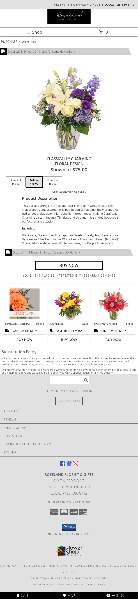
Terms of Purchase (70, 584)
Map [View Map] (69, 595)
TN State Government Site (88, 578)
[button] (69, 527)
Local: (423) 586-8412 (69, 493)
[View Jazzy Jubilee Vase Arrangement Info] (69, 303)
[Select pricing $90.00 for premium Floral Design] (52, 182)
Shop (34, 32)
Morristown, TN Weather (49, 578)
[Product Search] (69, 380)
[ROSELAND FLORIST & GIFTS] (69, 22)
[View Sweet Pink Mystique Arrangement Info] (114, 303)
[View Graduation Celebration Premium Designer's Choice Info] (25, 303)
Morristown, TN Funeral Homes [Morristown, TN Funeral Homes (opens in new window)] (23, 565)
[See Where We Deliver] (69, 400)
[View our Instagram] (75, 465)
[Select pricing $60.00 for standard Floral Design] (15, 182)
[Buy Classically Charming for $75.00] (69, 265)
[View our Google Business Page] (69, 465)
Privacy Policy (43, 584)
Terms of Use (96, 584)
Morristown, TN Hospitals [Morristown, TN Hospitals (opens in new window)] (68, 565)
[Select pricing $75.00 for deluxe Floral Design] (34, 182)
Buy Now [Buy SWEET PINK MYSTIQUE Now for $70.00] (113, 339)
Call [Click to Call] (23, 595)
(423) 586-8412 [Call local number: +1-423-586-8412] (124, 4)
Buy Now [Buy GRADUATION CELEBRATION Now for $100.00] (24, 339)
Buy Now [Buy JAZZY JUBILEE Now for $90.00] (69, 339)
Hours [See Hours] (115, 595)
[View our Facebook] (62, 465)
